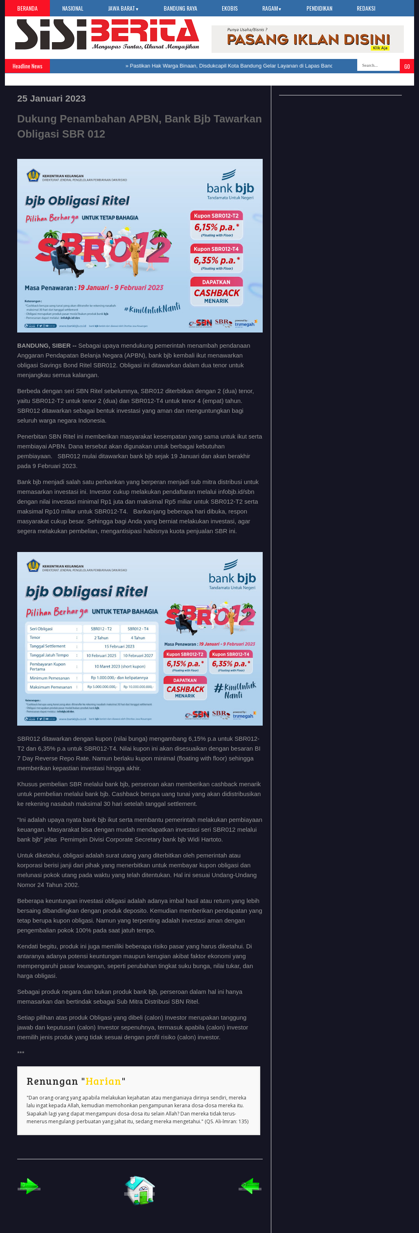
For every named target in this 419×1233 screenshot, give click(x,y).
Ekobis (230, 8)
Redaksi (366, 8)
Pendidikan (319, 8)
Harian (104, 1081)
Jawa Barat (123, 8)
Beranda (27, 8)
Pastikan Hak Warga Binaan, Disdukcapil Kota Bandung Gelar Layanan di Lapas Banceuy (236, 66)
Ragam (272, 8)
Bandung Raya (180, 8)
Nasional (72, 8)
